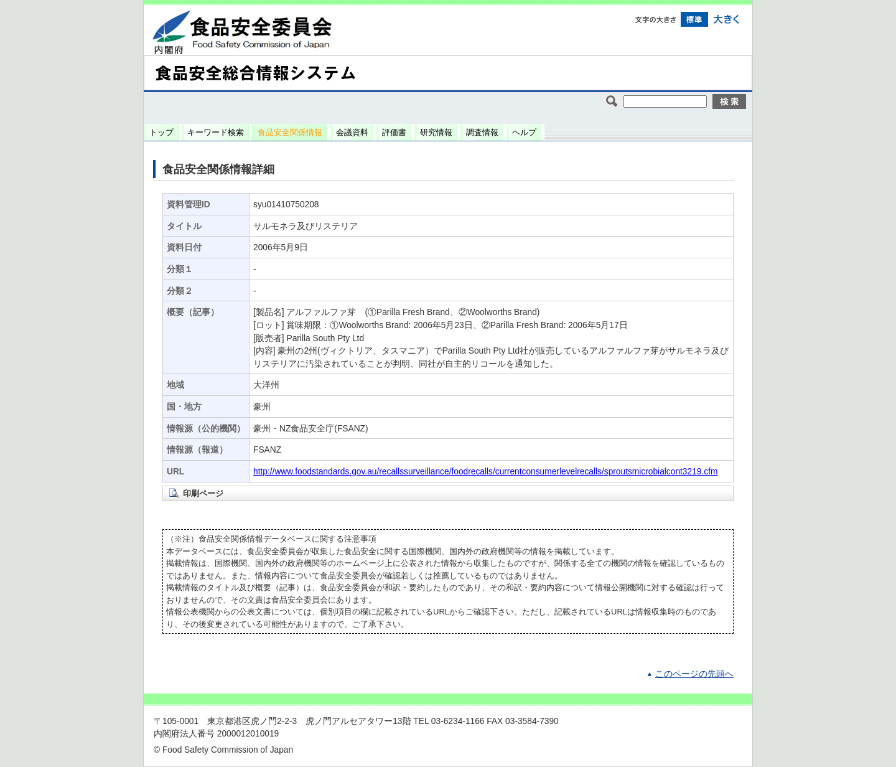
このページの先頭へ (694, 674)
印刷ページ (203, 493)
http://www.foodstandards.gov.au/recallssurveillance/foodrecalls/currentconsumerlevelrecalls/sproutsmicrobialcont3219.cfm (485, 471)
